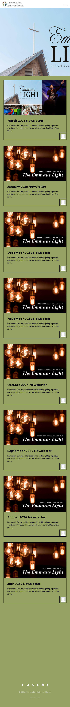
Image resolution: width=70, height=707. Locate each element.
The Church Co (35, 698)
